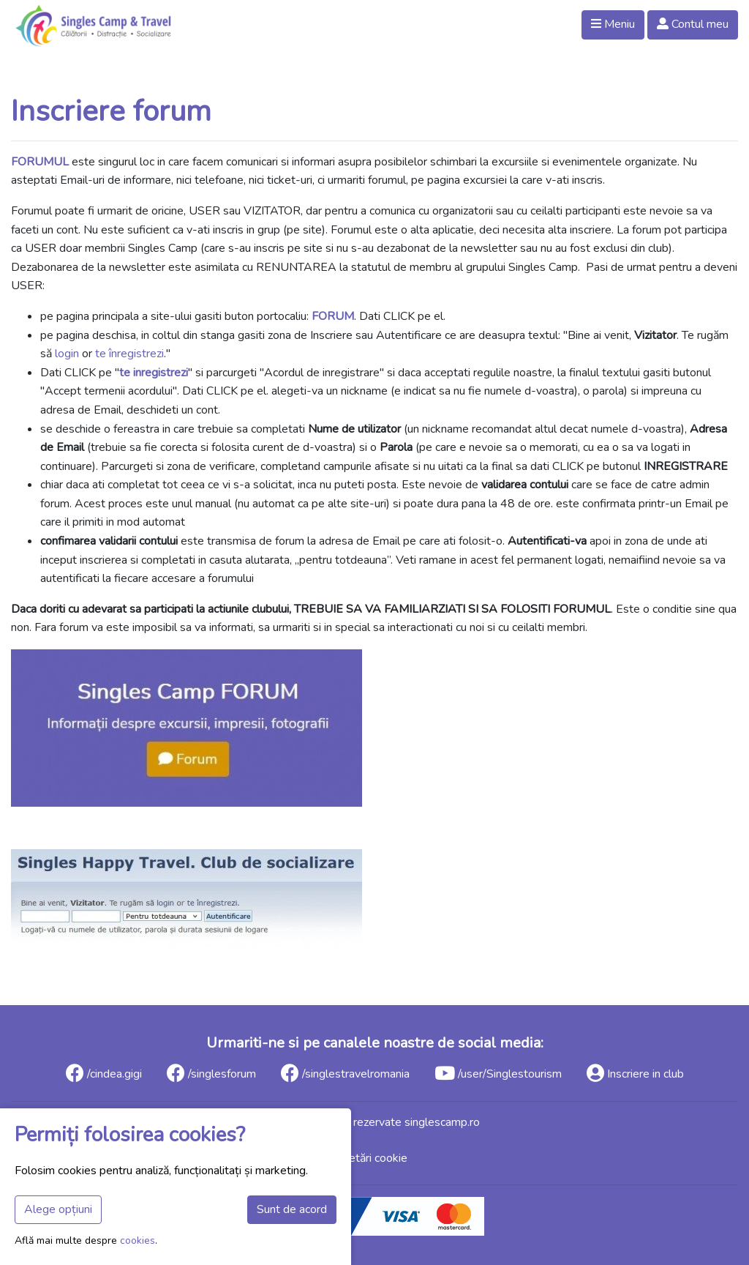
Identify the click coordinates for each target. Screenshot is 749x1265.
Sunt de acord (292, 1209)
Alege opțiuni (58, 1209)
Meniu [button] (613, 24)
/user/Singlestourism (498, 1073)
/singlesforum (211, 1073)
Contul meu (693, 24)
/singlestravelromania (345, 1073)
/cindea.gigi (104, 1073)
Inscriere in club (635, 1073)
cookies (137, 1240)
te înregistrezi (129, 354)
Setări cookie (374, 1158)
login (67, 354)
